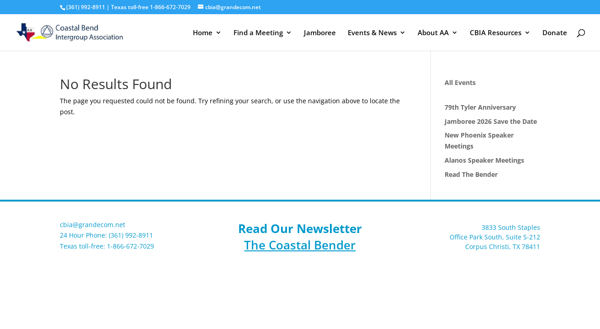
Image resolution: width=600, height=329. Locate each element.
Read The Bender (471, 174)
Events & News (372, 33)
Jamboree (320, 33)
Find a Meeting (258, 33)
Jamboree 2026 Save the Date (491, 121)
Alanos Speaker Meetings (484, 160)
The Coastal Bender (300, 245)
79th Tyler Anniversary (480, 107)
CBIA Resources (495, 33)
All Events (460, 82)
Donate (554, 33)
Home (202, 33)
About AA (433, 33)
